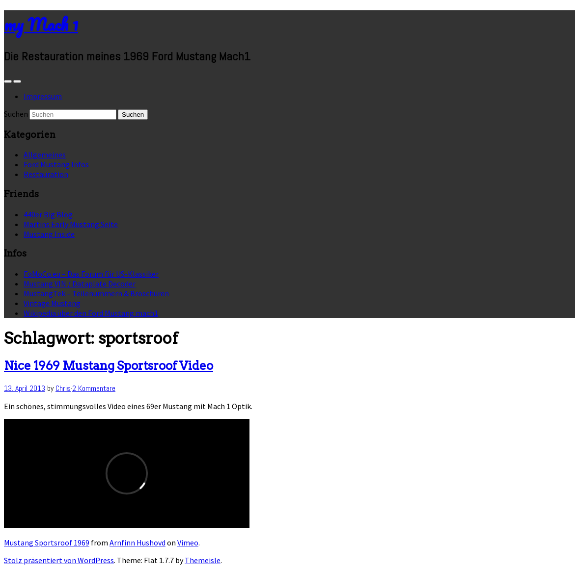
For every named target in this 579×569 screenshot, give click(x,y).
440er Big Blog (48, 214)
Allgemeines (45, 154)
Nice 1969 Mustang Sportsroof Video (108, 366)
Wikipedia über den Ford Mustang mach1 (91, 313)
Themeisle (203, 560)
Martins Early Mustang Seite (71, 224)
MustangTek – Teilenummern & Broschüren (96, 293)
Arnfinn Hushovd (137, 542)
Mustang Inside (49, 234)
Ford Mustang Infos (56, 164)
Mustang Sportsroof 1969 (46, 542)
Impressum (43, 96)
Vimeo (187, 542)
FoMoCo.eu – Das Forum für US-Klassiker (91, 274)
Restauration (46, 174)
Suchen (16, 114)
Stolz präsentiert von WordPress (59, 560)
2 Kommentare (93, 388)
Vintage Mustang (52, 303)
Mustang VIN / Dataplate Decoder (80, 283)
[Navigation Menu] (17, 81)
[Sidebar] (8, 81)
